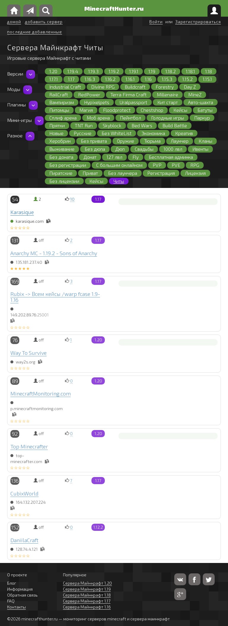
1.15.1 (207, 79)
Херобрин (60, 141)
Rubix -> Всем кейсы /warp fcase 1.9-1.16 (55, 297)
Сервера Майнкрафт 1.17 (86, 600)
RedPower (89, 94)
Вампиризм (61, 102)
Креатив (184, 133)
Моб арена (98, 117)
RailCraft (58, 94)
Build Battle (174, 125)
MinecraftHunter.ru (114, 8)
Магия (86, 110)
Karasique (22, 212)
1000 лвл (173, 149)
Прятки (57, 125)
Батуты (205, 110)
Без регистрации (67, 165)
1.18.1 (190, 71)
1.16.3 (90, 79)
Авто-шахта (200, 102)
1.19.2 (114, 71)
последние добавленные (34, 31)
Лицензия (195, 173)
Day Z (190, 87)
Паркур (202, 117)
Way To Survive (28, 352)
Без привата (94, 141)
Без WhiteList (117, 133)
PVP (157, 165)
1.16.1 (130, 79)
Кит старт (167, 102)
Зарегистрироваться (198, 21)
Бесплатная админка (171, 157)
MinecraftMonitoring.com (40, 393)
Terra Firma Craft (128, 94)
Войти (156, 21)
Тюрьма (152, 141)
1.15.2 (187, 79)
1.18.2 (170, 71)
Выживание (62, 149)
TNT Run (84, 125)
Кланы (205, 141)
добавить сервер (44, 21)
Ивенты (200, 149)
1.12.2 (98, 527)
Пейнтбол (130, 117)
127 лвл (114, 157)
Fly (135, 157)
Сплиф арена (63, 117)
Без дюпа (95, 149)
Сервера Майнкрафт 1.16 (87, 606)
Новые (56, 133)
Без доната (61, 157)
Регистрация (161, 173)
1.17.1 (53, 79)
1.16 (148, 79)
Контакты (16, 606)
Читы (118, 181)
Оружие (125, 141)
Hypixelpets (96, 102)
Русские (82, 133)
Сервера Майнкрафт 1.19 (87, 589)
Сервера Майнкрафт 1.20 (87, 583)
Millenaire (167, 94)
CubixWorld (24, 493)
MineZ (195, 94)
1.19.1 (133, 71)
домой (14, 21)
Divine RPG (103, 87)
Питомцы (59, 110)
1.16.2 (110, 79)
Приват (90, 173)
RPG (194, 165)
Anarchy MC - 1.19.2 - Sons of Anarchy (53, 253)
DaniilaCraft (24, 540)
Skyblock (112, 125)
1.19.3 (93, 71)
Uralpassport (133, 102)
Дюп (120, 149)
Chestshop (152, 110)
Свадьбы (144, 149)
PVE (176, 165)
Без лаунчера (122, 173)
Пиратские (60, 173)
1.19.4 (72, 71)
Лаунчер (180, 141)
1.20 (53, 71)
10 (72, 199)
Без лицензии (64, 181)
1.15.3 (167, 79)
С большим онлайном (119, 165)
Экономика (153, 133)
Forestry (165, 87)
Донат (89, 157)
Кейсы (180, 110)
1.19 (151, 71)
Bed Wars (142, 125)
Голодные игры (167, 117)
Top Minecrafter (29, 446)
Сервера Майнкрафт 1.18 (87, 594)
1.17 (71, 79)
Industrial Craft (65, 87)
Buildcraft (135, 87)
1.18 (208, 71)
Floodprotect (117, 110)
